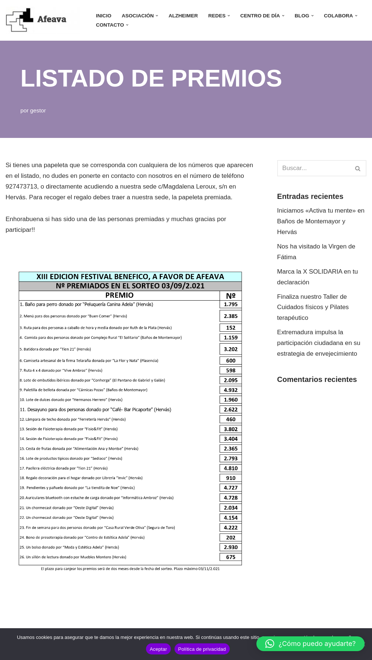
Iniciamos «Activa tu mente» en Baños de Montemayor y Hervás (321, 221)
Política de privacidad (202, 649)
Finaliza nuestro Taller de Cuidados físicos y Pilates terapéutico (313, 307)
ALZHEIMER (183, 15)
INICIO (104, 15)
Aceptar (158, 649)
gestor (38, 110)
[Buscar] (313, 168)
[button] (157, 15)
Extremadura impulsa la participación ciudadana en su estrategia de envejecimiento (319, 343)
